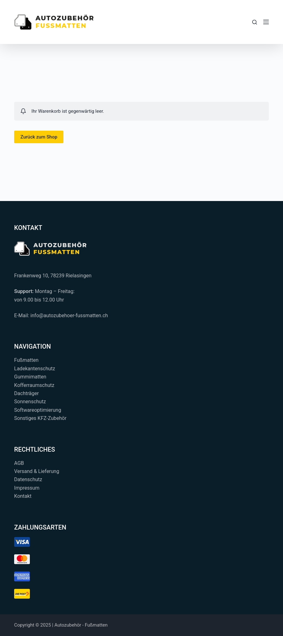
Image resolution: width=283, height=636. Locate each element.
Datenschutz (28, 479)
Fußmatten (26, 360)
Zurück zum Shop (38, 137)
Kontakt (22, 496)
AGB (19, 463)
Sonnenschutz (30, 402)
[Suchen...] (254, 22)
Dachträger (26, 393)
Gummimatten (30, 377)
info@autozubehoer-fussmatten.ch (69, 315)
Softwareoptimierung (37, 410)
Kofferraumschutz (34, 385)
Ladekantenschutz (34, 369)
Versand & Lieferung (36, 471)
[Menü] (266, 22)
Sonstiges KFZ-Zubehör (40, 418)
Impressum (27, 488)
